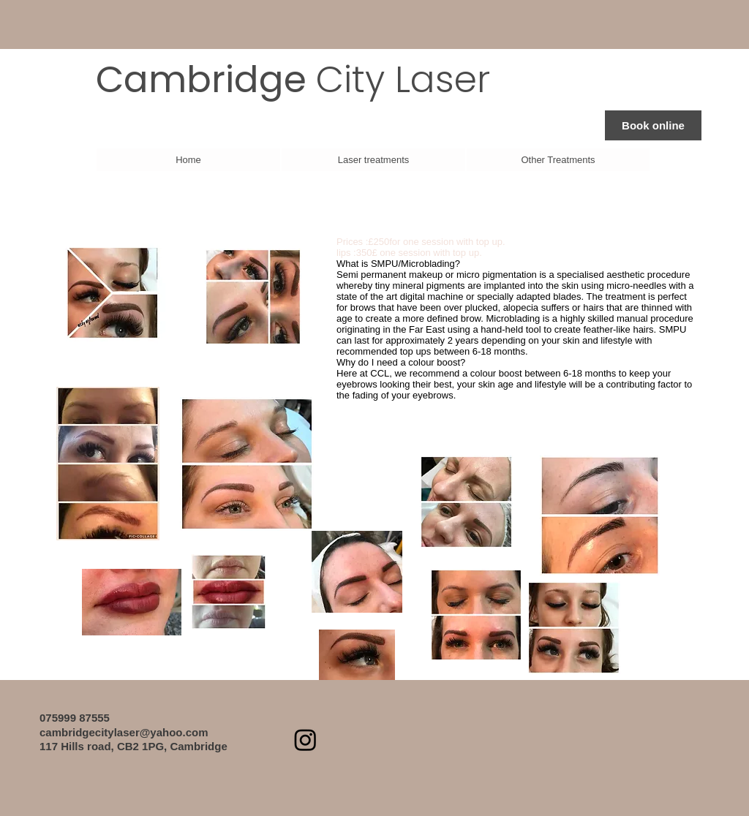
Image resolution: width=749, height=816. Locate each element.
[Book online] (653, 125)
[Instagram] (305, 739)
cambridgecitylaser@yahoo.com (123, 732)
